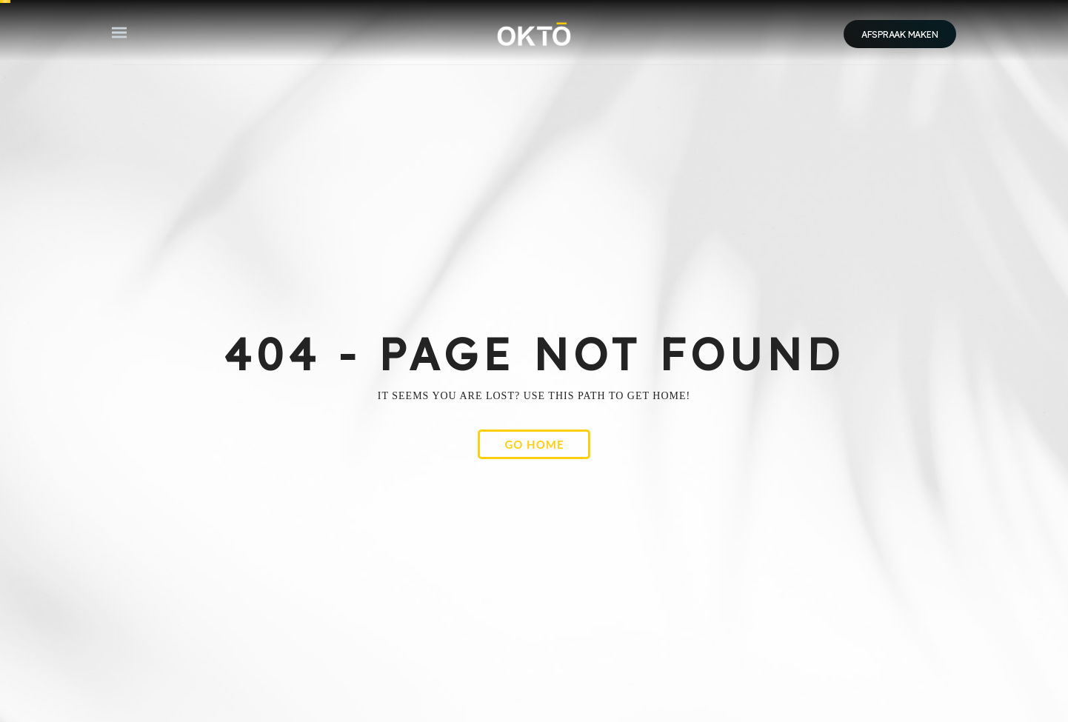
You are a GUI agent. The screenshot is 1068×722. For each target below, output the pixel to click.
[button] (119, 32)
